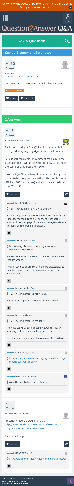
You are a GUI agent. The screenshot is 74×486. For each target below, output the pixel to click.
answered (9, 140)
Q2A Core (28, 76)
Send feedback (9, 479)
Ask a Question (31, 41)
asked (7, 76)
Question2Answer (21, 483)
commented (11, 203)
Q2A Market (21, 481)
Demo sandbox (26, 479)
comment (10, 90)
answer (20, 90)
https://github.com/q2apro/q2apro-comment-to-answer (37, 458)
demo (69, 3)
